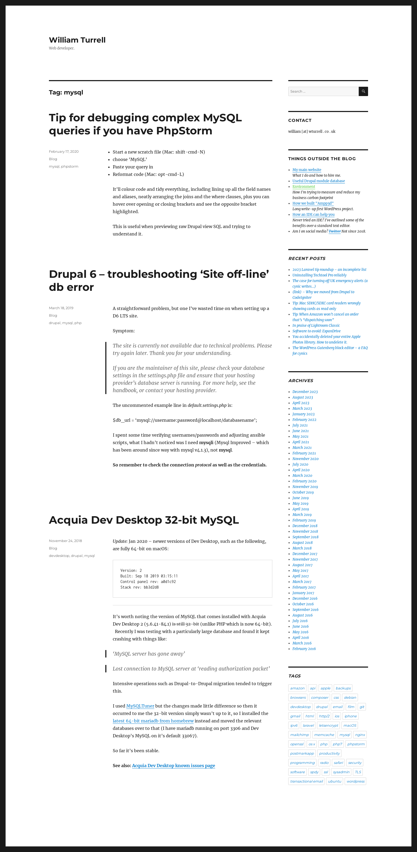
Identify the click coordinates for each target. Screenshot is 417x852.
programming (302, 762)
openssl (296, 744)
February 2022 (304, 419)
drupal (55, 323)
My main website (307, 170)
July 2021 (300, 425)
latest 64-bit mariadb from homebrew (153, 720)
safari (338, 762)
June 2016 (301, 626)
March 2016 (302, 643)
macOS (349, 725)
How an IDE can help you (314, 214)
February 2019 (304, 520)
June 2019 (301, 498)
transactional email (306, 781)
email (337, 707)
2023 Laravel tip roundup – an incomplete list (329, 269)
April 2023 (301, 403)
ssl (326, 772)
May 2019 (300, 503)
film (351, 707)
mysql (54, 166)
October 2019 (303, 492)
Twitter (335, 231)
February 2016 (304, 649)
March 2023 (302, 408)
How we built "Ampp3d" (313, 203)
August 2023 (303, 397)
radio (324, 762)
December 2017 (305, 554)
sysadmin (341, 772)
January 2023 (304, 414)
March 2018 (302, 548)
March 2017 (302, 582)
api (312, 688)
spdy (314, 772)
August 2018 (303, 542)
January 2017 (303, 593)
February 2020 (304, 481)
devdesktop (59, 555)
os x (311, 744)
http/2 (324, 716)
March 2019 (302, 514)
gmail (295, 716)
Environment (304, 186)
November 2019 (305, 487)
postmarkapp (302, 753)
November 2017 (305, 559)
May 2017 (300, 570)
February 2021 (304, 453)
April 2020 (301, 470)
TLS (358, 772)
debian (350, 697)
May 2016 (300, 632)
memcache (324, 735)
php (78, 323)
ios (337, 716)
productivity (329, 753)
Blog (53, 159)
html (309, 716)
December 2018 (305, 526)
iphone (350, 716)
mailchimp (299, 735)
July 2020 (300, 464)
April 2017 (301, 576)
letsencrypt (328, 725)
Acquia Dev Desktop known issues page (173, 765)
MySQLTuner (140, 706)
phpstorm (69, 166)
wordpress (355, 781)
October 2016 (303, 604)
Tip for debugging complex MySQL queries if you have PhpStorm (145, 124)
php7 (337, 744)
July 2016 (300, 621)
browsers (298, 697)
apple (325, 688)
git (362, 707)
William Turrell (77, 39)
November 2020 (306, 459)
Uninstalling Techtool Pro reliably (320, 275)
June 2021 (301, 431)
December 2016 (305, 598)
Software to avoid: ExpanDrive (317, 331)
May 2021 (300, 436)
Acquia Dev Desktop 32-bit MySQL (144, 519)
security (354, 762)
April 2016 (301, 637)
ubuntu (334, 781)
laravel (308, 725)
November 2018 (305, 531)
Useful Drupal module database (319, 181)
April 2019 (301, 509)
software (297, 772)
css (336, 697)
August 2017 (302, 565)
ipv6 (293, 725)
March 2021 (302, 447)
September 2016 (306, 609)
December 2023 (305, 392)
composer (319, 697)
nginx (360, 735)
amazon (297, 688)
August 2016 (303, 615)
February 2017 (304, 587)
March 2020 (302, 475)
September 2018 (306, 537)
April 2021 (301, 442)
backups (343, 688)
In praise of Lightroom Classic (316, 325)
